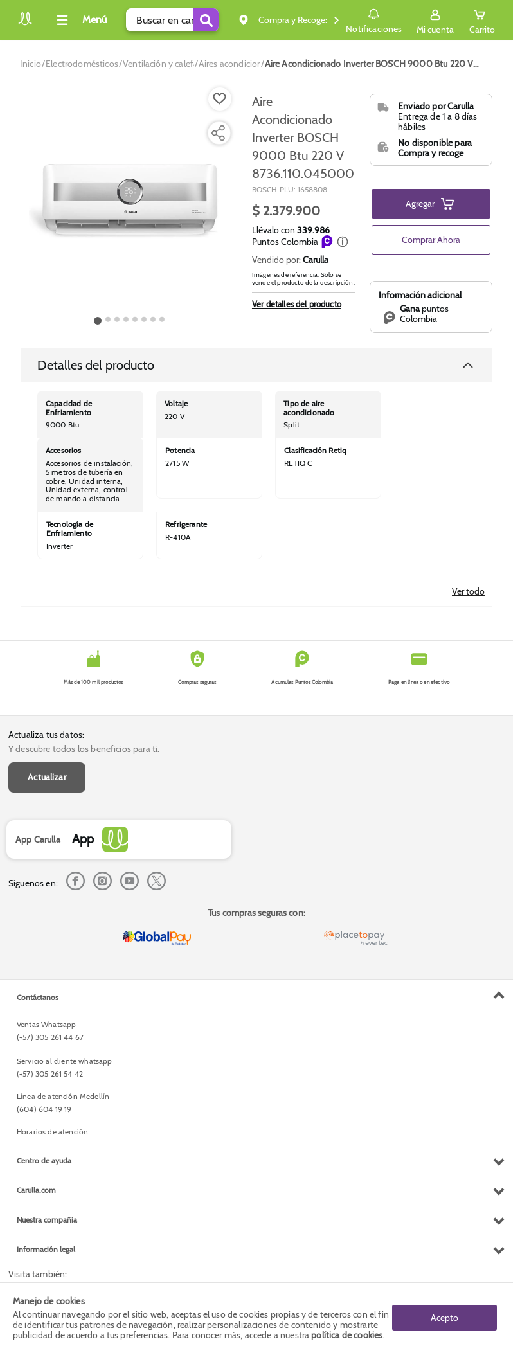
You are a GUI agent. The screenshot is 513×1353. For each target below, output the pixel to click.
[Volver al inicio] (25, 23)
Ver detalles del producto (296, 304)
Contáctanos (38, 997)
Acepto (444, 1317)
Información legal (46, 1249)
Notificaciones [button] (374, 19)
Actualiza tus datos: (46, 735)
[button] (342, 241)
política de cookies (346, 1335)
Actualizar (47, 777)
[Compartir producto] (218, 133)
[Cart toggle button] (482, 20)
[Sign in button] (435, 20)
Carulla (315, 259)
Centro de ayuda (44, 1160)
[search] (172, 19)
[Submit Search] (206, 19)
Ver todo (468, 591)
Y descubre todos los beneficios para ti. (83, 749)
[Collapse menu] (80, 20)
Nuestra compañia (47, 1219)
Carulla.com (36, 1190)
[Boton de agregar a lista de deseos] (219, 99)
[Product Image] (129, 199)
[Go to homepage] (30, 63)
